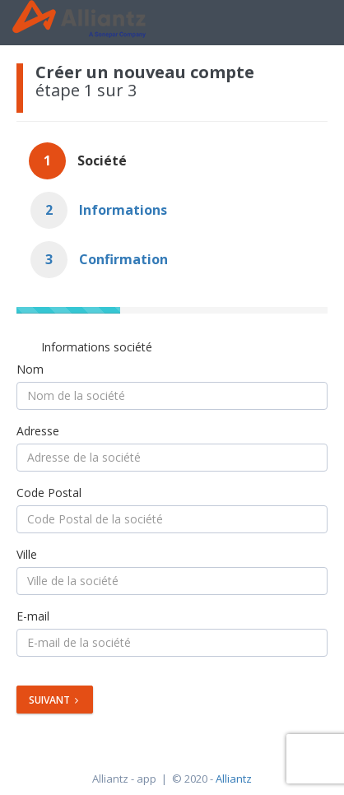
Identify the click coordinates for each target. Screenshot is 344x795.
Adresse (37, 431)
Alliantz (234, 778)
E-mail (32, 616)
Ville (26, 554)
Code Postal (48, 492)
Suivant (53, 700)
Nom (30, 369)
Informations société (96, 347)
